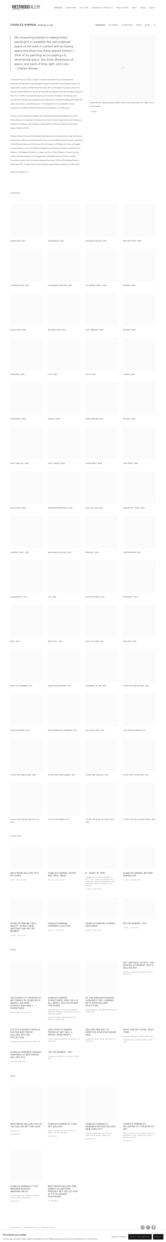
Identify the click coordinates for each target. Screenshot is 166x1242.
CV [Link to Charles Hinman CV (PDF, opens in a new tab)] (154, 25)
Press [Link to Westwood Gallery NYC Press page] (143, 8)
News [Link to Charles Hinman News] (147, 25)
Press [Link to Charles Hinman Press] (139, 25)
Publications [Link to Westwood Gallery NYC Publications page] (122, 8)
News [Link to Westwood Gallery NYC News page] (134, 8)
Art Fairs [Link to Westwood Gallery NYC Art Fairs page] (84, 8)
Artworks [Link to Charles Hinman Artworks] (114, 25)
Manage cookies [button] (48, 1227)
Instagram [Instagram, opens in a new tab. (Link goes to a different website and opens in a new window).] (143, 1227)
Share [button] (94, 111)
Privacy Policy (15, 1227)
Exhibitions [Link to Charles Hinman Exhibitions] (127, 25)
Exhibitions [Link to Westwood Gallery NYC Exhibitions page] (70, 8)
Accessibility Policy (31, 1227)
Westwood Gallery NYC (26, 8)
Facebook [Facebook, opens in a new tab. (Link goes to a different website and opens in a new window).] (148, 1227)
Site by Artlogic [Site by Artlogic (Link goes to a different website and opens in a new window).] (43, 1231)
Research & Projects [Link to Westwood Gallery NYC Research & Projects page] (102, 8)
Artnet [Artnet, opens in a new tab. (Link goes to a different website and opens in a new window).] (153, 1227)
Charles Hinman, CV (22, 172)
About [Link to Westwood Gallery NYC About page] (152, 8)
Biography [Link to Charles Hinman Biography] (100, 25)
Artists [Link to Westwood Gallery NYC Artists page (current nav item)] (58, 8)
